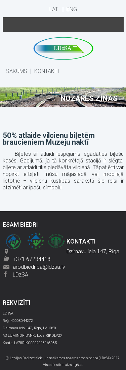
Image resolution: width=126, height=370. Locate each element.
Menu (63, 24)
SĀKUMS (16, 71)
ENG (72, 9)
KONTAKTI (46, 71)
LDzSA (20, 274)
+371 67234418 (31, 259)
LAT (53, 9)
